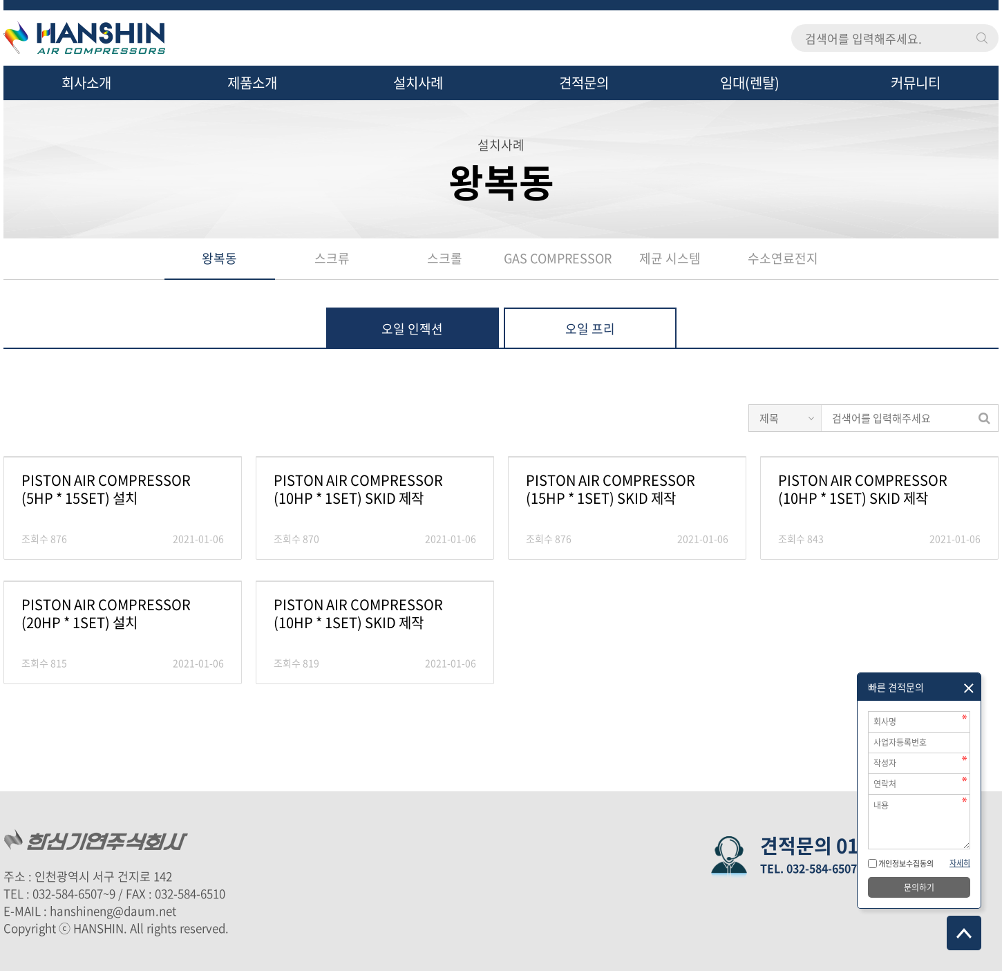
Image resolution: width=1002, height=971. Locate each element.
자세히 (959, 863)
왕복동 (219, 258)
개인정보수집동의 (905, 863)
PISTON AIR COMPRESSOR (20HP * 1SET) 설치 (106, 614)
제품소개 (252, 83)
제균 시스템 (670, 258)
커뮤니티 (915, 83)
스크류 (332, 258)
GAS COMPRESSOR (558, 258)
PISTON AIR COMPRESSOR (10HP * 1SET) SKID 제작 (358, 489)
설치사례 (418, 83)
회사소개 (86, 83)
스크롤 (444, 258)
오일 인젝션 (412, 328)
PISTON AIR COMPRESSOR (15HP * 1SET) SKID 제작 (610, 489)
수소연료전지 (783, 258)
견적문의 (584, 83)
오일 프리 (590, 328)
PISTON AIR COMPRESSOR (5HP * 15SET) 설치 (106, 489)
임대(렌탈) (749, 83)
